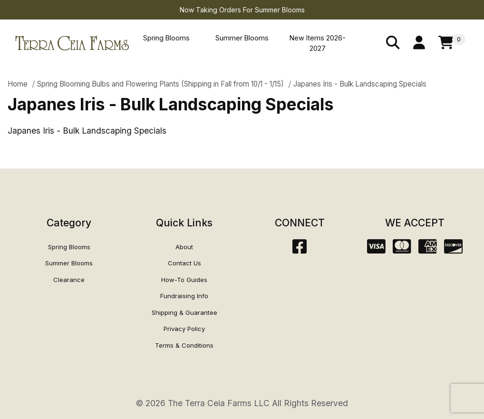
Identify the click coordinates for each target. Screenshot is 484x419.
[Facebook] (299, 249)
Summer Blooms (242, 38)
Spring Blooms (166, 38)
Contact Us (184, 263)
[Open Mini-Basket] (452, 43)
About (184, 247)
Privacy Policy (184, 328)
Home (18, 83)
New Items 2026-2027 (318, 43)
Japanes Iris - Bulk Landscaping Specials (359, 83)
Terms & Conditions (184, 345)
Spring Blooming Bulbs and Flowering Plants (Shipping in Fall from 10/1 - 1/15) (160, 83)
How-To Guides (184, 279)
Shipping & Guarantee (184, 312)
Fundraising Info (184, 296)
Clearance (69, 279)
